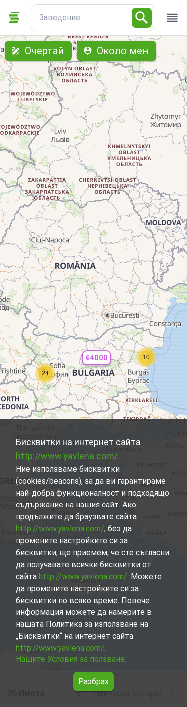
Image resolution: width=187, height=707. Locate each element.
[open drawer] (172, 18)
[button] (96, 358)
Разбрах (93, 681)
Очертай (38, 51)
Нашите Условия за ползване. (71, 659)
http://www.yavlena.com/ (67, 456)
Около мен (116, 51)
